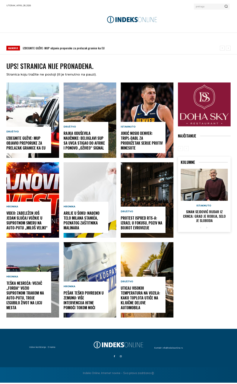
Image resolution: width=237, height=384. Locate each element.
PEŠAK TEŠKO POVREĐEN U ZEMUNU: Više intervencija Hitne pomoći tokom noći (84, 301)
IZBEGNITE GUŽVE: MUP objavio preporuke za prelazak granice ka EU (64, 48)
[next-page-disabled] (186, 149)
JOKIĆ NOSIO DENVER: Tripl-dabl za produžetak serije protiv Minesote (142, 142)
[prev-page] (180, 149)
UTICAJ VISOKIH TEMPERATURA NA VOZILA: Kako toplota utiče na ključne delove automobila (140, 299)
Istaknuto (128, 128)
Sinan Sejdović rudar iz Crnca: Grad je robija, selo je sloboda (204, 217)
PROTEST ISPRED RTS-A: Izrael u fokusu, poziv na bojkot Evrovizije (141, 224)
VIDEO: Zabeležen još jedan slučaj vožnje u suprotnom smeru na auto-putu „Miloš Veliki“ (27, 221)
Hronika (12, 208)
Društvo (12, 133)
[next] (228, 48)
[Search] (226, 7)
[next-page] (206, 229)
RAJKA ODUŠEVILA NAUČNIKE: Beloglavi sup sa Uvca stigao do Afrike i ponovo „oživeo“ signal (84, 142)
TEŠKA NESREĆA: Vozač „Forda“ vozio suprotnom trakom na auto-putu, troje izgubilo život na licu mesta (25, 297)
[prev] (222, 48)
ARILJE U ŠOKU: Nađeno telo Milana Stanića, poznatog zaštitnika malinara (82, 221)
